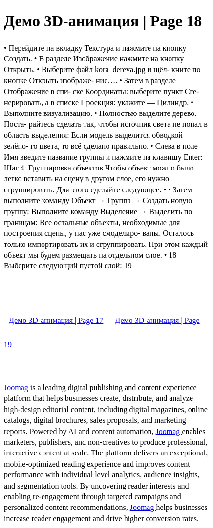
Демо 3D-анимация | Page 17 (56, 320)
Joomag (17, 387)
